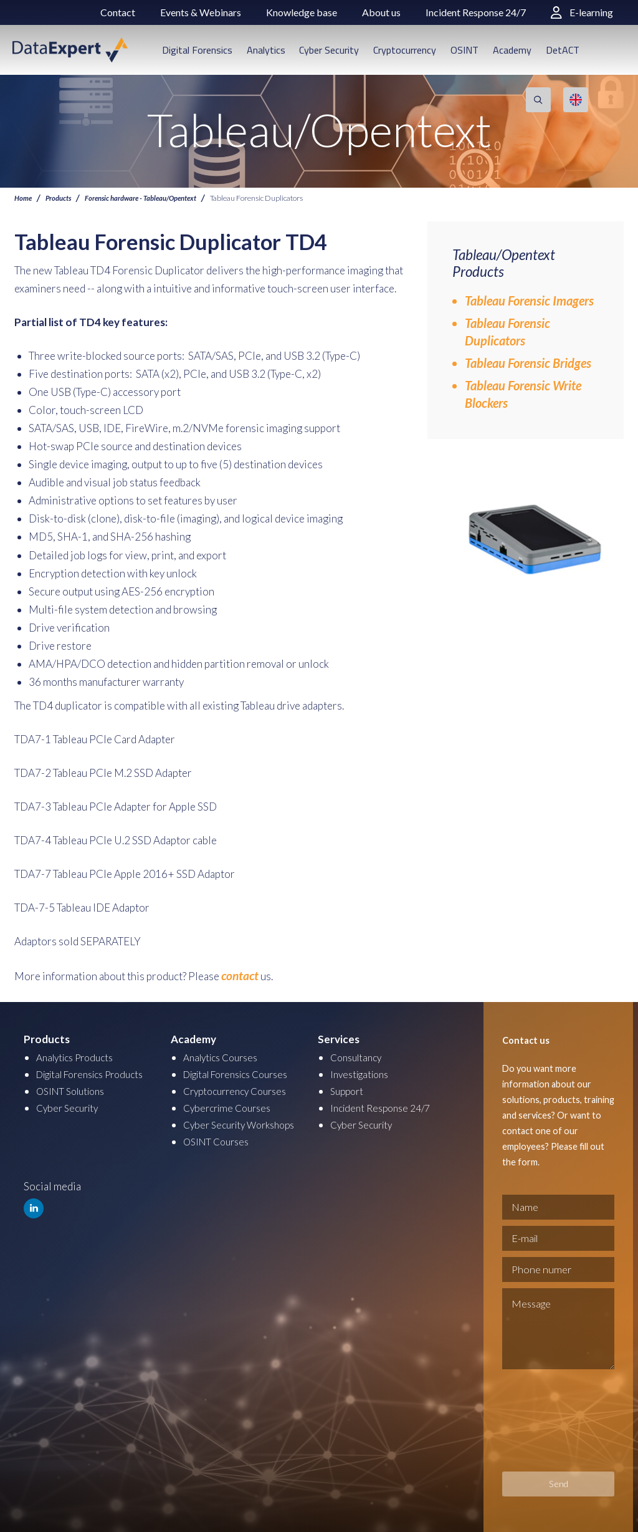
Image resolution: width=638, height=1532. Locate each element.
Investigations (363, 1071)
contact (237, 974)
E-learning (582, 12)
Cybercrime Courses (231, 1105)
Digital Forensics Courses (243, 1071)
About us (381, 12)
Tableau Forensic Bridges (528, 362)
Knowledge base (301, 12)
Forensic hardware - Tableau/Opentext (153, 198)
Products (61, 198)
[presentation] (553, 1418)
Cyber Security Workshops (245, 1122)
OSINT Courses (219, 1138)
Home (24, 198)
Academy (512, 49)
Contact (117, 12)
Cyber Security (329, 49)
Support (348, 1088)
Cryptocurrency (404, 49)
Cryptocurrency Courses (240, 1088)
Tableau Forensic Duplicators (507, 332)
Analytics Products (79, 1054)
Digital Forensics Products (98, 1071)
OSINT (464, 49)
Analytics (266, 49)
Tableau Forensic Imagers (529, 300)
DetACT (562, 49)
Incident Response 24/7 (476, 12)
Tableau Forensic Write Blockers (523, 394)
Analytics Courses (225, 1054)
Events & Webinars (200, 12)
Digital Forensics (197, 49)
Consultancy (359, 1054)
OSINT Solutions (75, 1088)
